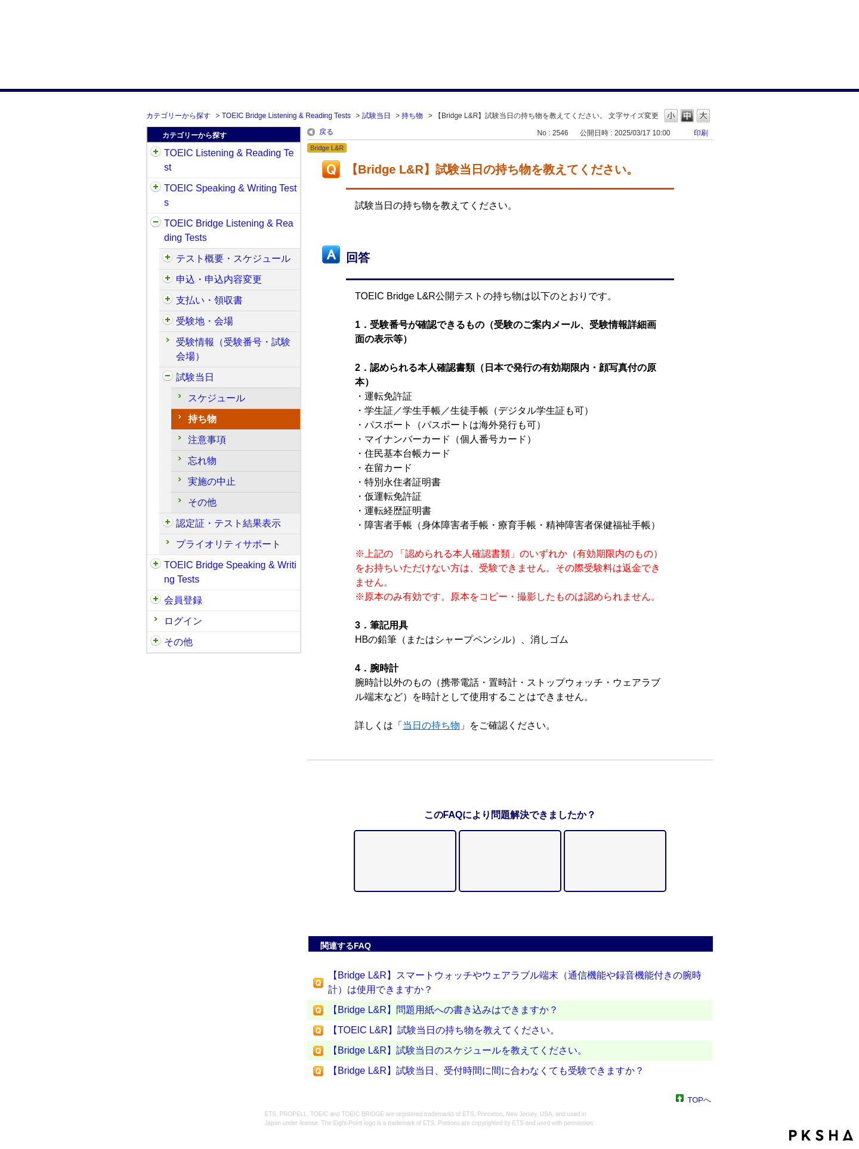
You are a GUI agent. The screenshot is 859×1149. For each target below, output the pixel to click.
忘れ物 (202, 461)
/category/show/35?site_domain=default (155, 642)
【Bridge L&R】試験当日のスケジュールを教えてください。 (457, 1050)
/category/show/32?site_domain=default (155, 188)
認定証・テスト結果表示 (228, 523)
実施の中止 (212, 481)
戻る (326, 132)
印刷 (701, 133)
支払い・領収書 (209, 300)
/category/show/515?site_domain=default (167, 279)
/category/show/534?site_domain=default (167, 377)
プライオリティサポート (228, 544)
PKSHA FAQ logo (821, 1135)
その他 (202, 502)
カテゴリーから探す (178, 116)
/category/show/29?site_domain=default (155, 600)
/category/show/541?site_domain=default (167, 523)
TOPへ (700, 1099)
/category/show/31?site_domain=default (155, 153)
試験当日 (376, 116)
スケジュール (216, 398)
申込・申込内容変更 (219, 279)
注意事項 (207, 440)
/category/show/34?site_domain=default (155, 565)
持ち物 (412, 116)
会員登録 (183, 600)
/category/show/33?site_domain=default (155, 223)
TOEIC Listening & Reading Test (228, 160)
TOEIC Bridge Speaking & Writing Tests (230, 572)
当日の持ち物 (431, 725)
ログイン (183, 621)
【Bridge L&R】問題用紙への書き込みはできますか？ (443, 1010)
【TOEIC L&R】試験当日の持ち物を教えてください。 (444, 1030)
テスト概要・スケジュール (233, 258)
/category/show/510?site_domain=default (167, 259)
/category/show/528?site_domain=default (167, 321)
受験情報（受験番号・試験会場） (233, 349)
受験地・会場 (204, 321)
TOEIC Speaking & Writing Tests (230, 195)
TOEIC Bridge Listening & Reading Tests (286, 116)
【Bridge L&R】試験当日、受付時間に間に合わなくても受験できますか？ (486, 1071)
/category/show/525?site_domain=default (167, 300)
